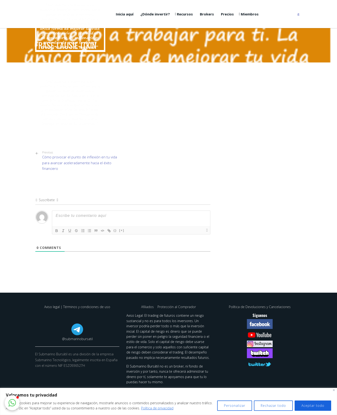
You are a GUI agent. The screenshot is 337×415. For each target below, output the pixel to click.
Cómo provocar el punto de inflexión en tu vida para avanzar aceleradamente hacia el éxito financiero (80, 161)
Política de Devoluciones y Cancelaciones (260, 307)
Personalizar (234, 405)
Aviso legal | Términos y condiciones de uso (77, 307)
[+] (121, 230)
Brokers (207, 14)
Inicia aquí (124, 14)
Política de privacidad (157, 408)
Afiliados (148, 307)
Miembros (250, 14)
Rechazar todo (273, 405)
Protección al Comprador (177, 307)
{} (115, 230)
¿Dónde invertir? (155, 14)
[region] (168, 401)
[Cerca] (334, 390)
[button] (12, 402)
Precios (227, 14)
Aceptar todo (312, 405)
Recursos (185, 14)
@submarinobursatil (77, 339)
